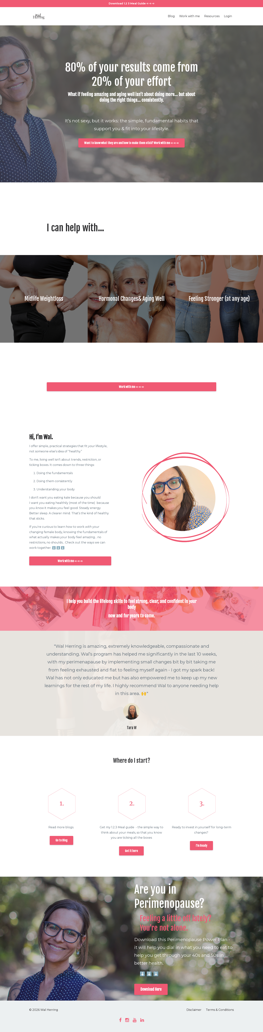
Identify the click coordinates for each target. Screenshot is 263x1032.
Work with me (189, 16)
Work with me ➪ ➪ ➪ (131, 387)
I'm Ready (201, 845)
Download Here (150, 989)
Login (228, 16)
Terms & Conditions (220, 1010)
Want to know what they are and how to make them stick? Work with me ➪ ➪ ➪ (131, 143)
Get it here (131, 851)
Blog (171, 16)
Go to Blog (61, 840)
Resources (212, 16)
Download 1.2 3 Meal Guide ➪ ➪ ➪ (132, 3)
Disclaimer (193, 1010)
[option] (131, 683)
